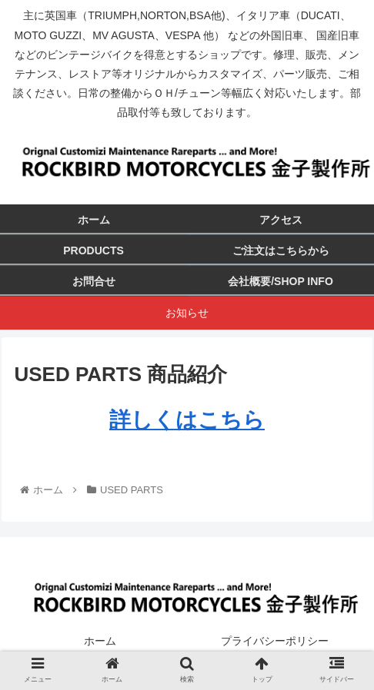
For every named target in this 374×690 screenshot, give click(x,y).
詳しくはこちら (187, 420)
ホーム (100, 641)
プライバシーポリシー (275, 641)
